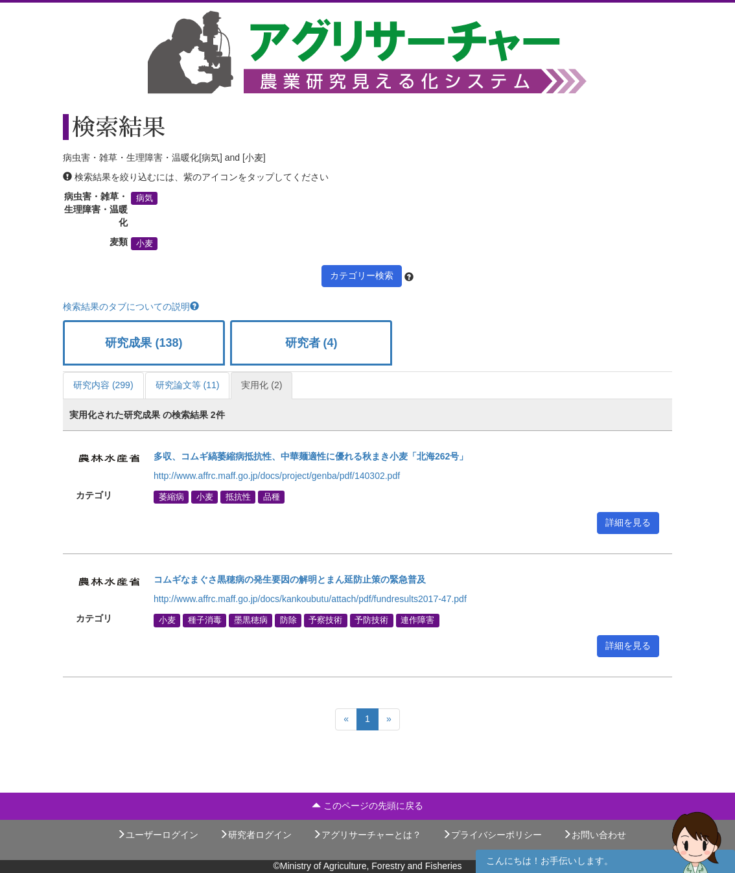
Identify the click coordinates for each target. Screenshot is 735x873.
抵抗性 (238, 497)
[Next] (389, 719)
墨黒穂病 (251, 620)
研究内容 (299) (103, 385)
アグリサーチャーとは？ (366, 835)
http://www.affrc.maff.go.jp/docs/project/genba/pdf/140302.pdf (277, 476)
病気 (144, 198)
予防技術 (371, 620)
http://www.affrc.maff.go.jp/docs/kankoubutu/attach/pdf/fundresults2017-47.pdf (310, 599)
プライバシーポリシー (492, 835)
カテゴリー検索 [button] (361, 275)
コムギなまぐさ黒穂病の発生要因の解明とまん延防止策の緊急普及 (290, 579)
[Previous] (346, 719)
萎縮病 (171, 497)
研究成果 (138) (143, 342)
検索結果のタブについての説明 (131, 306)
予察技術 (325, 620)
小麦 (144, 243)
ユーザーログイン (157, 835)
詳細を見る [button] (628, 522)
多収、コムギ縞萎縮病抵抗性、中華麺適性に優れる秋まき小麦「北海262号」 (312, 456)
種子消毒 (205, 620)
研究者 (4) (311, 342)
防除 (288, 620)
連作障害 (417, 620)
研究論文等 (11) (188, 385)
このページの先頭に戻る (367, 805)
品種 (271, 497)
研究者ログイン (255, 835)
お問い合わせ (594, 835)
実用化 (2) (261, 385)
